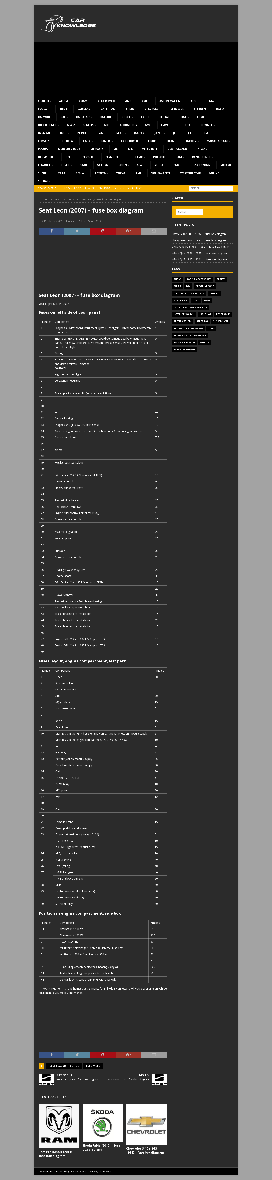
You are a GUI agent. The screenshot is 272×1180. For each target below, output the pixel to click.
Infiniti (82, 133)
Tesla (80, 173)
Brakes (221, 279)
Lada (86, 141)
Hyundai (44, 133)
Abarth (43, 101)
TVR (138, 173)
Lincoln (190, 141)
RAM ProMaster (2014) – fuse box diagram (57, 1154)
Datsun (105, 117)
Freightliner (47, 125)
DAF (63, 117)
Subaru (225, 165)
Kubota (67, 141)
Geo (106, 125)
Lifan (170, 141)
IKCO (63, 133)
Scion (123, 165)
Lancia (106, 141)
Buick (63, 109)
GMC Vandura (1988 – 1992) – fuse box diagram (201, 246)
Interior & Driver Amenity (190, 307)
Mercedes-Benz (69, 149)
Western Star (190, 173)
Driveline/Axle (205, 286)
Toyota (100, 173)
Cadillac (83, 109)
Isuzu (101, 133)
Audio (177, 279)
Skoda (158, 165)
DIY (188, 286)
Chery (130, 109)
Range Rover (201, 157)
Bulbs (177, 286)
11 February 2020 (53, 221)
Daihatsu (83, 117)
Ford (200, 117)
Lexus (152, 141)
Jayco (159, 133)
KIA (206, 133)
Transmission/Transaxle (190, 335)
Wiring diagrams (184, 349)
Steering (202, 321)
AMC (128, 101)
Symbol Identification (188, 328)
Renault (44, 165)
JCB (175, 133)
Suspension (220, 321)
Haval (165, 125)
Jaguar (139, 133)
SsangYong (202, 165)
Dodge (126, 117)
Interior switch (184, 314)
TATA (61, 173)
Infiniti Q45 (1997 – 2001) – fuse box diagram (199, 259)
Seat (140, 165)
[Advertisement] (136, 68)
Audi (194, 101)
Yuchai (43, 181)
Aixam (83, 101)
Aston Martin (169, 101)
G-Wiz (71, 125)
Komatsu (44, 141)
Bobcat (43, 109)
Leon (84, 221)
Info (207, 300)
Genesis (88, 125)
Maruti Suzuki (217, 141)
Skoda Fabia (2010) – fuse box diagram (102, 1147)
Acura (63, 101)
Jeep (190, 133)
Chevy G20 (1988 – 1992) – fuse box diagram (199, 240)
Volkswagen (160, 173)
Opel (68, 157)
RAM (179, 157)
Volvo (120, 173)
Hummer (207, 125)
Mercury (96, 149)
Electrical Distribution (63, 1066)
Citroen (200, 109)
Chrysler (177, 109)
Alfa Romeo (106, 101)
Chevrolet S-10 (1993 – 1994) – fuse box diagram (145, 1150)
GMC (148, 125)
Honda (185, 125)
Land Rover (129, 141)
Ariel (145, 101)
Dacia (220, 109)
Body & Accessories (198, 279)
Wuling (214, 173)
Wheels (204, 342)
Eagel (145, 117)
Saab (83, 165)
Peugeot (89, 157)
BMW (211, 101)
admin (71, 221)
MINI (131, 149)
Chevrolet (152, 109)
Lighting (205, 314)
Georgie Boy (128, 125)
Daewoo (44, 117)
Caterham (108, 109)
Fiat (184, 117)
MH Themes (105, 1171)
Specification (182, 321)
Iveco (120, 133)
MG (115, 149)
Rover (65, 165)
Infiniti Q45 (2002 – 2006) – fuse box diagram (199, 253)
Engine (214, 293)
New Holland (177, 149)
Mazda (43, 149)
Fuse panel (93, 1066)
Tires (211, 328)
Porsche (159, 157)
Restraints (223, 314)
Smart (178, 165)
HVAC (196, 300)
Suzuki (42, 173)
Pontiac (137, 157)
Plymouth (112, 157)
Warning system (184, 342)
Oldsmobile (46, 157)
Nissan (202, 149)
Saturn (102, 165)
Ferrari (165, 117)
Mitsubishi (149, 149)
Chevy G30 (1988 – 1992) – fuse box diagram (199, 234)
